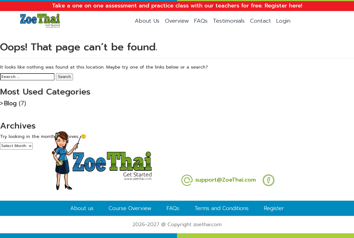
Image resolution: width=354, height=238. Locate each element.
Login (283, 20)
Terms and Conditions (221, 208)
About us (81, 208)
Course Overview (130, 208)
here (295, 5)
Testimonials (229, 20)
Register (274, 208)
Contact (260, 20)
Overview (177, 20)
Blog (10, 103)
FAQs (201, 20)
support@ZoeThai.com (218, 180)
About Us (147, 20)
